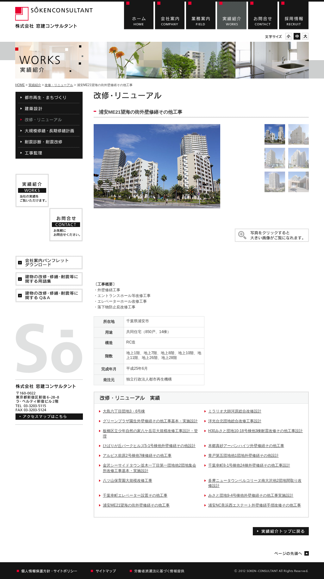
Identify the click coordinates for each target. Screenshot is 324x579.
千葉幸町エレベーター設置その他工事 (135, 495)
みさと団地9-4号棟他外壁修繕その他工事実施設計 (250, 495)
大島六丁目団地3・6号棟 (124, 411)
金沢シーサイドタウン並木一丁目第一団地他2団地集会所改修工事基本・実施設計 (149, 468)
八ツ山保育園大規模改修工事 (127, 480)
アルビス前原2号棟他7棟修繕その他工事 (137, 455)
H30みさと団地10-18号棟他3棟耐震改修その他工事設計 (255, 431)
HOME (20, 85)
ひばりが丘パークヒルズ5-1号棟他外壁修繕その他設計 (149, 446)
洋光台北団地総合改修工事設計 (234, 421)
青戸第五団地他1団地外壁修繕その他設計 (243, 455)
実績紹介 (34, 85)
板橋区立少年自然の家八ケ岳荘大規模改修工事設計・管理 (150, 433)
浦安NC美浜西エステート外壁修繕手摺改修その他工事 (254, 505)
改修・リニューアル (59, 85)
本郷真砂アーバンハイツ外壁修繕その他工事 (246, 446)
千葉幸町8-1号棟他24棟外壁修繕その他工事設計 (249, 465)
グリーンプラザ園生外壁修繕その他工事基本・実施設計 (150, 421)
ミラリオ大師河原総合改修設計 (234, 411)
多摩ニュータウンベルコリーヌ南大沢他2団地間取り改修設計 (255, 483)
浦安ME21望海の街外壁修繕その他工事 (136, 505)
